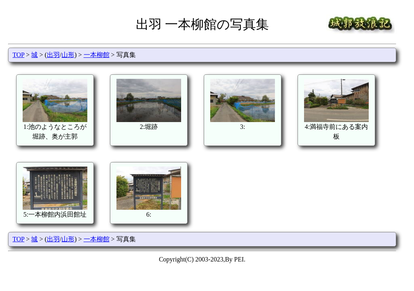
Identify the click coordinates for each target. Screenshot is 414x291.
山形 (67, 54)
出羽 (53, 54)
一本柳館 (97, 54)
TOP (18, 54)
